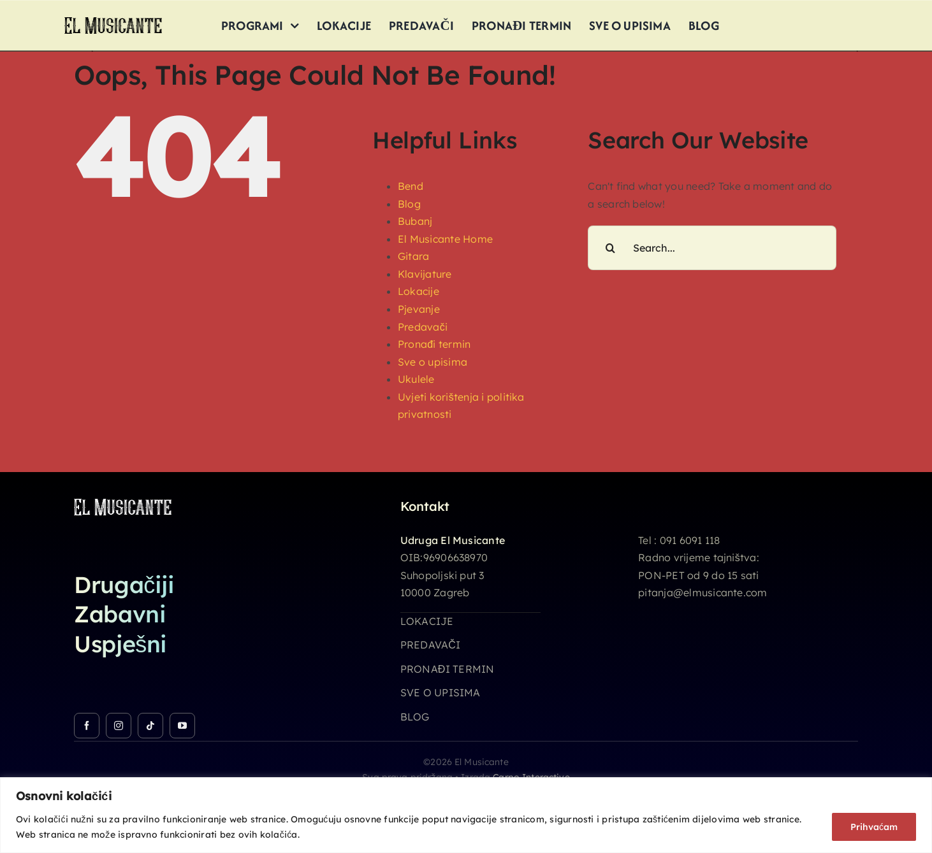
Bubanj (415, 221)
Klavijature (425, 274)
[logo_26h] (113, 22)
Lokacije (418, 291)
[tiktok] (150, 725)
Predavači (423, 326)
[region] (466, 815)
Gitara (413, 256)
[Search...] (712, 248)
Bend (410, 186)
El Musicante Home (445, 239)
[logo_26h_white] (122, 504)
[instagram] (118, 725)
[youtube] (182, 725)
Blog (409, 203)
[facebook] (86, 725)
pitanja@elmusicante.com (703, 592)
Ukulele (416, 379)
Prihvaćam (874, 827)
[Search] (610, 248)
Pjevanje (419, 309)
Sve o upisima (432, 361)
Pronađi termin (434, 344)
